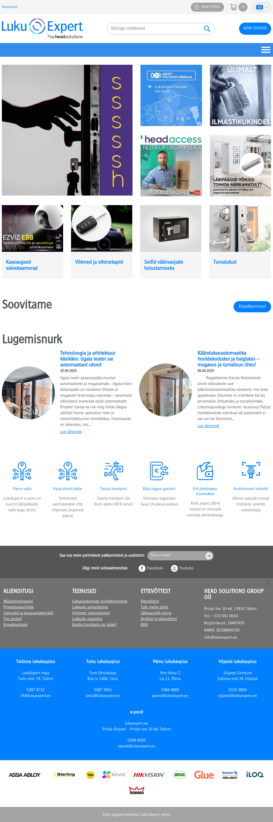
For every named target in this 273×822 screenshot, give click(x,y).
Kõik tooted (255, 29)
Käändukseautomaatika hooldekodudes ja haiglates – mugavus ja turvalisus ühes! (228, 359)
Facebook (155, 568)
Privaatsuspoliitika (18, 607)
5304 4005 (170, 690)
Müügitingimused (18, 602)
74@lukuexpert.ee (35, 696)
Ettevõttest (150, 602)
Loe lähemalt (71, 432)
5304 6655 (136, 741)
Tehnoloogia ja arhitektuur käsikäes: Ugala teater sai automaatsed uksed (87, 359)
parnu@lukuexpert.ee (170, 696)
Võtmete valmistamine (91, 613)
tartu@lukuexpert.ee (103, 696)
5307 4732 (36, 690)
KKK (144, 625)
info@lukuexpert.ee (220, 638)
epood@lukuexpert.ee (136, 747)
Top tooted (12, 619)
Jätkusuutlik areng (156, 613)
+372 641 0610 (225, 616)
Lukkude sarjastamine (90, 607)
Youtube (186, 568)
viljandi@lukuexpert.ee (237, 696)
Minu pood (210, 7)
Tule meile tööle (154, 607)
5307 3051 (103, 690)
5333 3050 (237, 690)
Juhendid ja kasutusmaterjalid (28, 613)
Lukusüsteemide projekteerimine (99, 602)
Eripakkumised (252, 306)
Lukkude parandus (87, 619)
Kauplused (9, 7)
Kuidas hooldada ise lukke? (94, 625)
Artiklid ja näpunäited (159, 619)
